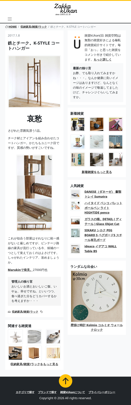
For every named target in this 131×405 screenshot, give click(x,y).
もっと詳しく (103, 59)
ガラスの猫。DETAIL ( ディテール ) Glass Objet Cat (103, 221)
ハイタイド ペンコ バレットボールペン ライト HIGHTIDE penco (103, 208)
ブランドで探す (47, 392)
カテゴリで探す (25, 392)
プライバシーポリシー (101, 392)
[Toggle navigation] (9, 19)
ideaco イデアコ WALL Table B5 (101, 248)
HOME (11, 27)
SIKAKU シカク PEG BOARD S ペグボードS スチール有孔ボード (103, 235)
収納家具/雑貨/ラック (33, 27)
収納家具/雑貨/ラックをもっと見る (34, 364)
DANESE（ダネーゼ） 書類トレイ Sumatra (103, 194)
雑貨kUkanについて (72, 392)
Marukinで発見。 (20, 270)
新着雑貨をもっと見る (97, 172)
